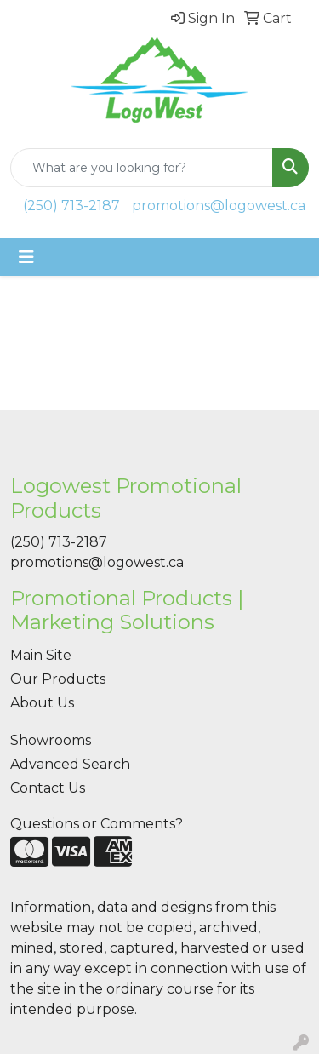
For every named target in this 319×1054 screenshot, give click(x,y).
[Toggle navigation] (26, 257)
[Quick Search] (141, 167)
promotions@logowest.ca (218, 206)
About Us (42, 703)
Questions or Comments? (96, 824)
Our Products (57, 679)
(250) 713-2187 (71, 206)
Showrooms (50, 740)
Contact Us (47, 788)
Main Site (40, 655)
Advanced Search (70, 764)
